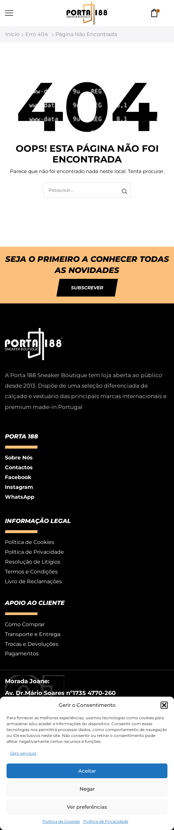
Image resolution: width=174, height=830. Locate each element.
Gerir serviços (23, 753)
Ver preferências (87, 807)
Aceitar (87, 771)
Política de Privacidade (105, 821)
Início (12, 34)
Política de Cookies (61, 821)
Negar (87, 789)
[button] (164, 705)
